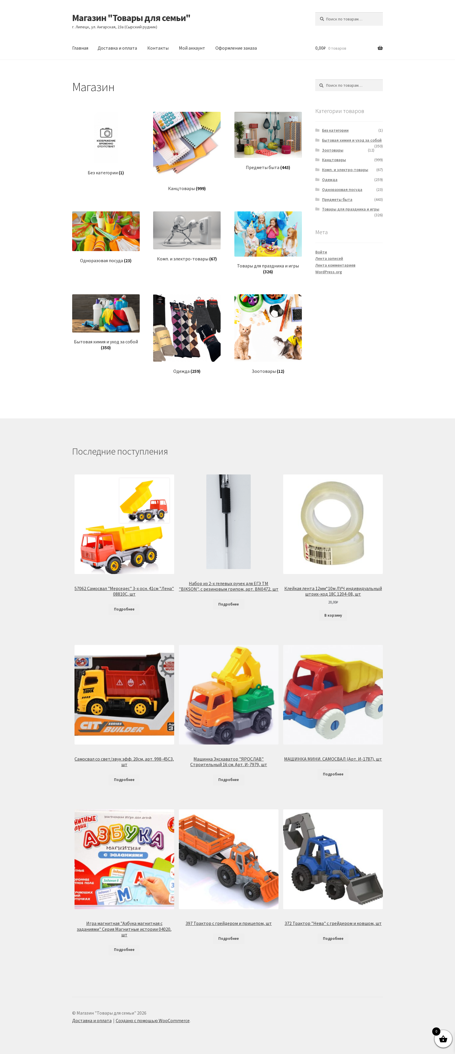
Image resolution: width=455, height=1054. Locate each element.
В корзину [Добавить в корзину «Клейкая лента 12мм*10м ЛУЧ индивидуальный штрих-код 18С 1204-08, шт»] (333, 615)
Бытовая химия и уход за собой (352, 140)
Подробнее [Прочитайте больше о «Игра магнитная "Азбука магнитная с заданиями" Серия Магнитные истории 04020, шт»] (124, 949)
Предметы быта (337, 199)
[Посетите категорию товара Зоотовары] (268, 334)
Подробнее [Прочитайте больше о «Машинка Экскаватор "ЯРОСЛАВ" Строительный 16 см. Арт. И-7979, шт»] (228, 779)
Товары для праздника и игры (350, 209)
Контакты (158, 48)
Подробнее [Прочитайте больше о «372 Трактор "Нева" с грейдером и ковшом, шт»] (333, 938)
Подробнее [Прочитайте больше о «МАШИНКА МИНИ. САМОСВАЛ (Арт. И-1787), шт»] (333, 774)
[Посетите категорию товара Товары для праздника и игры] (268, 242)
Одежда (330, 179)
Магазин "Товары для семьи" (131, 18)
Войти (321, 252)
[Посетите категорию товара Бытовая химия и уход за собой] (106, 322)
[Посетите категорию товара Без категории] (106, 144)
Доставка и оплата (117, 48)
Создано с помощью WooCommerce (153, 1020)
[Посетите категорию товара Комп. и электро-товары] (187, 236)
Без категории (335, 130)
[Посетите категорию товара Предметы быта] (268, 141)
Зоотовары (332, 150)
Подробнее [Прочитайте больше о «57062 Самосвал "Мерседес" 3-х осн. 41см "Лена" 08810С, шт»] (124, 609)
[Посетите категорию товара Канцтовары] (187, 152)
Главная (80, 48)
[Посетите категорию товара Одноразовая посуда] (106, 237)
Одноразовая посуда (342, 189)
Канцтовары (334, 159)
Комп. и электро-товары (345, 169)
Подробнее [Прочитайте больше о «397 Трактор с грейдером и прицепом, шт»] (228, 938)
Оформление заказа (236, 48)
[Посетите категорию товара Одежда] (187, 334)
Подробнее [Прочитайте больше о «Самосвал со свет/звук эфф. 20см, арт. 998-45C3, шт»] (124, 779)
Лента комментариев (335, 265)
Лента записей (329, 258)
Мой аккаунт (192, 48)
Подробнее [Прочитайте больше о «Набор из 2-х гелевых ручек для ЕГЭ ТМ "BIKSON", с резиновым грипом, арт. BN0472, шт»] (228, 604)
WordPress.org (328, 271)
